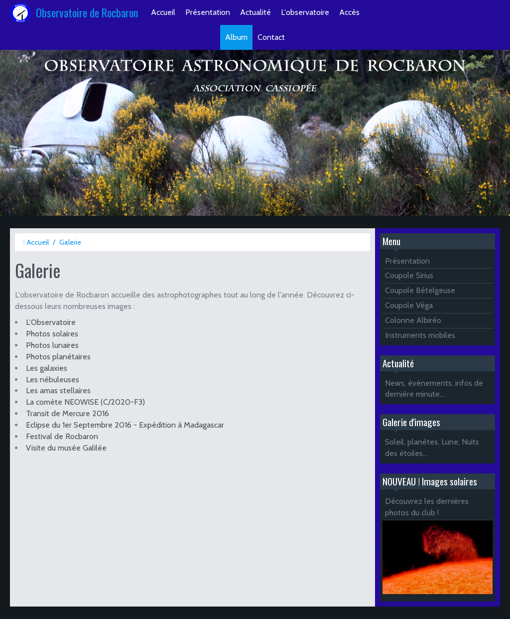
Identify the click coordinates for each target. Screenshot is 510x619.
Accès (349, 12)
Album (236, 37)
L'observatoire (305, 12)
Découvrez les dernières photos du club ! (427, 506)
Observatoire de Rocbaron (87, 12)
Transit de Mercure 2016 (67, 413)
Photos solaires (52, 333)
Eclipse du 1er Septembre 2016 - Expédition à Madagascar (125, 425)
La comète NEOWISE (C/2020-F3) (85, 402)
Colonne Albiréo (413, 320)
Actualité (255, 12)
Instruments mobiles (420, 335)
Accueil (163, 12)
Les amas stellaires (58, 390)
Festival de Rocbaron (62, 436)
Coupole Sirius (409, 275)
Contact (271, 37)
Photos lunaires (52, 345)
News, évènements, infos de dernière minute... (434, 388)
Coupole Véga (409, 305)
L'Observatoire (51, 322)
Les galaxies (46, 368)
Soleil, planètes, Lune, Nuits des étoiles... (432, 447)
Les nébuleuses (52, 379)
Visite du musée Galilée (66, 448)
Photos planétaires (58, 356)
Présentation (207, 12)
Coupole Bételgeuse (420, 290)
